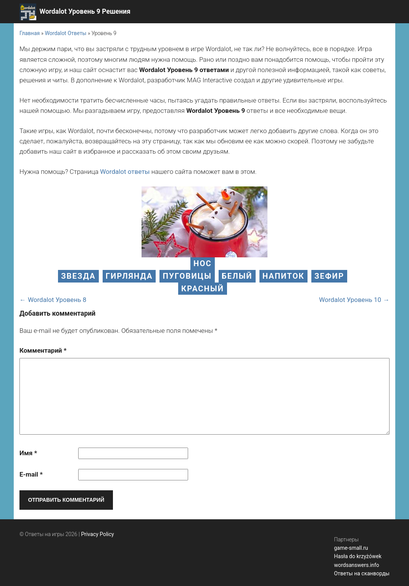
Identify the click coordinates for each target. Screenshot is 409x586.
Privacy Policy (97, 534)
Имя (28, 453)
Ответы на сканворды (362, 573)
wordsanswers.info (356, 565)
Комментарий (42, 350)
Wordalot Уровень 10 (350, 299)
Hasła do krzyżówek (357, 556)
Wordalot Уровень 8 (57, 299)
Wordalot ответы (125, 171)
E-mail (31, 474)
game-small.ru (351, 548)
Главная (29, 33)
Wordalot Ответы (65, 33)
